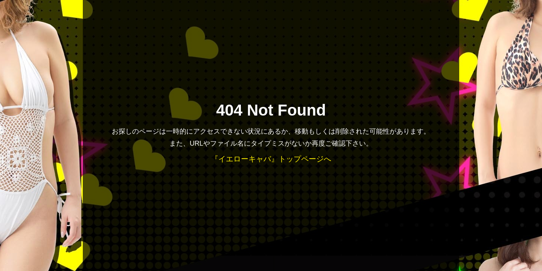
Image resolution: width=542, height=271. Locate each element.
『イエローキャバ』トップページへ (271, 159)
